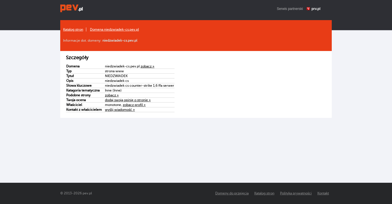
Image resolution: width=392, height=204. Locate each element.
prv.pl (315, 9)
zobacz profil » (134, 105)
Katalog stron (73, 29)
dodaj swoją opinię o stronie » (128, 100)
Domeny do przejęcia (232, 193)
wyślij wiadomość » (120, 110)
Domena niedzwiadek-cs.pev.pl (114, 29)
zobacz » (147, 66)
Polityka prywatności (296, 193)
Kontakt (323, 193)
